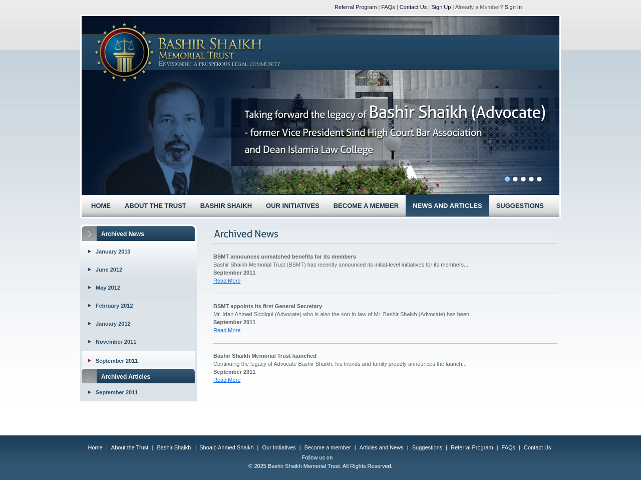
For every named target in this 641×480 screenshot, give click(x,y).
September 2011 (117, 361)
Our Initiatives (279, 447)
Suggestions (427, 447)
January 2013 (113, 252)
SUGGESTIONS (520, 205)
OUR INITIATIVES (292, 205)
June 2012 (109, 270)
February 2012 (114, 306)
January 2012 (113, 324)
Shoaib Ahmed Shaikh (226, 447)
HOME (101, 205)
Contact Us (413, 7)
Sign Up (441, 7)
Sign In (513, 7)
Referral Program (356, 7)
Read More (226, 281)
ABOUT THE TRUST (155, 205)
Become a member (327, 447)
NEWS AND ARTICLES (447, 205)
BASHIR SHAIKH (226, 205)
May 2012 (108, 288)
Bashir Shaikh (174, 447)
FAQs (388, 7)
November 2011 (116, 342)
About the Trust (130, 447)
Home (95, 447)
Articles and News (382, 447)
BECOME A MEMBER (366, 205)
